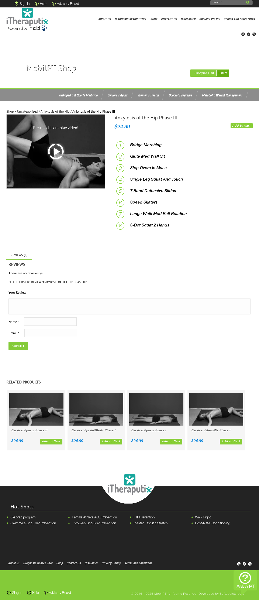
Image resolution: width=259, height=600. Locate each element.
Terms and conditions (239, 19)
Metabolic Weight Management (222, 95)
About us (104, 19)
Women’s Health (148, 95)
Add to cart (241, 126)
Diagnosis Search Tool (131, 19)
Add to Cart (51, 441)
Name (13, 321)
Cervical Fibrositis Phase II (211, 430)
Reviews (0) (19, 255)
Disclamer (188, 19)
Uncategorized (27, 111)
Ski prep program (22, 517)
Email (13, 333)
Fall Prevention (144, 517)
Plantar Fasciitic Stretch (151, 523)
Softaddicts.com (232, 594)
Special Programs (180, 95)
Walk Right (203, 517)
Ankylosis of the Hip (55, 111)
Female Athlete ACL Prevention (94, 517)
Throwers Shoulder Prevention (94, 523)
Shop (154, 19)
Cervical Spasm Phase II (29, 430)
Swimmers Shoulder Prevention (33, 523)
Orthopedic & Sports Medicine (78, 95)
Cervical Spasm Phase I (148, 430)
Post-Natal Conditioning (212, 523)
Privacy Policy (209, 19)
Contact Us (169, 19)
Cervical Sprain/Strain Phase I (94, 430)
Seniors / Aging (117, 95)
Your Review (17, 292)
